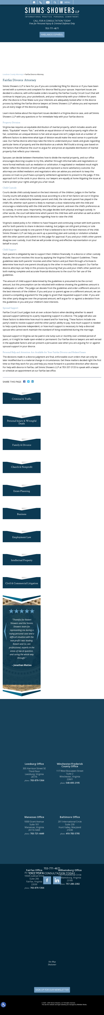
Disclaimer (52, 964)
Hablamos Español (52, 34)
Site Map (52, 961)
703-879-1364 (37, 837)
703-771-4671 (52, 28)
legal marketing (61, 1004)
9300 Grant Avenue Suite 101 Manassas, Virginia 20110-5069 (34, 883)
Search (55, 2)
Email (48, 2)
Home (34, 2)
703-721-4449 (37, 890)
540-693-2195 (73, 840)
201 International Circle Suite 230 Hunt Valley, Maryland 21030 (70, 883)
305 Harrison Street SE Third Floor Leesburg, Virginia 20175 (34, 829)
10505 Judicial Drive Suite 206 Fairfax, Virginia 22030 (34, 937)
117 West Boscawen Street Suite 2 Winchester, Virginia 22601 (69, 832)
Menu (67, 2)
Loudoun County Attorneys (13, 74)
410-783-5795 (73, 890)
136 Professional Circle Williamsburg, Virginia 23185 (69, 934)
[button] (5, 631)
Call (41, 2)
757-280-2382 (73, 941)
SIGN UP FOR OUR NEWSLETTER (52, 989)
